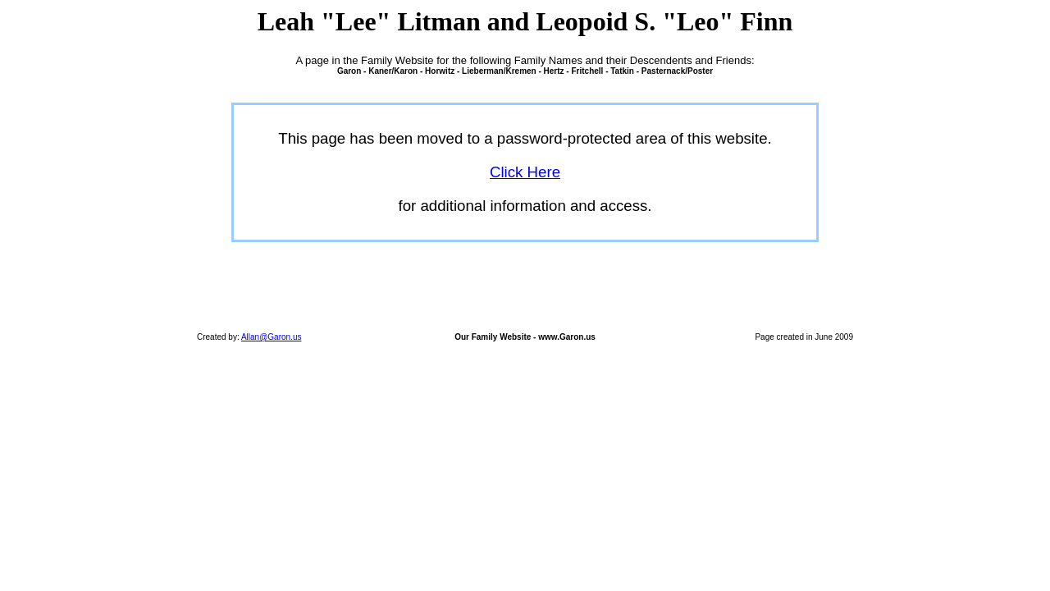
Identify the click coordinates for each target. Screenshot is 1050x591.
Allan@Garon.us (271, 336)
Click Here (525, 172)
